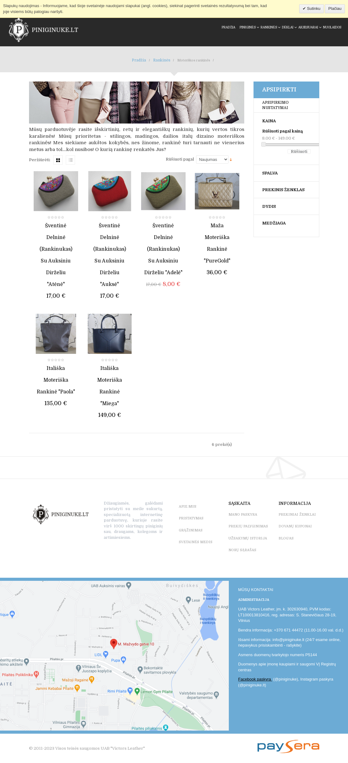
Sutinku (313, 8)
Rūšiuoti (299, 151)
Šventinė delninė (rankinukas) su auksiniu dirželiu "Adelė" (163, 249)
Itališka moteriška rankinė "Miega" (109, 386)
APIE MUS (187, 507)
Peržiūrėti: (39, 159)
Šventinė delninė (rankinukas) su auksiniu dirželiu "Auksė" (109, 255)
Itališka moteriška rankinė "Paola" (56, 380)
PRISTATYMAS (191, 518)
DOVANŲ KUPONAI (295, 526)
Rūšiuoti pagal (180, 159)
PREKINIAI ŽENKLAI (297, 515)
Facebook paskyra (255, 679)
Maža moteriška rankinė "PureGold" (217, 243)
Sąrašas (70, 160)
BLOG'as (286, 538)
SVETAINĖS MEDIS (195, 542)
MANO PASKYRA (243, 515)
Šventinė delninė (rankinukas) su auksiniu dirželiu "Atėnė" (56, 255)
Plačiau (335, 8)
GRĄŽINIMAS (191, 530)
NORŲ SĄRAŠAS (242, 550)
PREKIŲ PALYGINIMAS (248, 526)
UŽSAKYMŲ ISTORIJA (248, 538)
